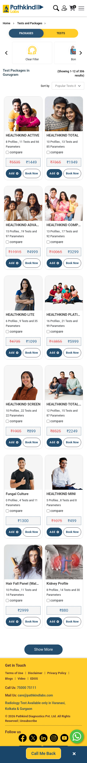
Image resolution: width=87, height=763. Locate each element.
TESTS (61, 33)
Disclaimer (35, 673)
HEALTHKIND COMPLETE (66, 225)
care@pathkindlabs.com (35, 695)
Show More (43, 649)
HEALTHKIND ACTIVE (22, 135)
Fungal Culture (17, 494)
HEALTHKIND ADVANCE (24, 225)
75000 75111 (26, 688)
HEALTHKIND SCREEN (23, 404)
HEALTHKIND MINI (61, 494)
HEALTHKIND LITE (20, 315)
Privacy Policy (56, 673)
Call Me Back (43, 753)
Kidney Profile (57, 583)
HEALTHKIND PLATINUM (66, 315)
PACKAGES (26, 33)
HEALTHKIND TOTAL (63, 135)
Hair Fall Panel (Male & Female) (30, 583)
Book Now (31, 173)
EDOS (34, 678)
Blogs (9, 678)
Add (14, 173)
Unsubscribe (28, 721)
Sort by (45, 86)
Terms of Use (14, 673)
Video (22, 678)
